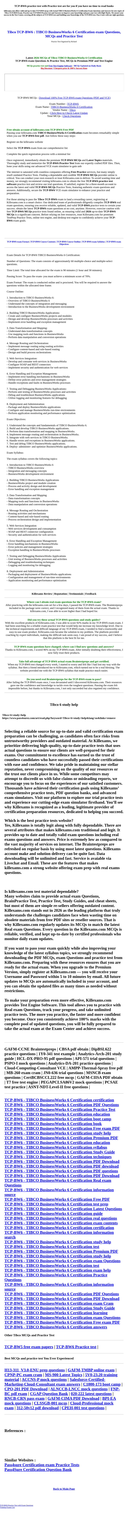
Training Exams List (7, 1507)
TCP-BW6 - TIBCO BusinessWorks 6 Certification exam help (57, 1270)
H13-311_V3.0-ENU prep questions (34, 1370)
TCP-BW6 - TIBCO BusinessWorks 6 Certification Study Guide (59, 1152)
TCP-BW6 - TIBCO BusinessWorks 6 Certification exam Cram (58, 1303)
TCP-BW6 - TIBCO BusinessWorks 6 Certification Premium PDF (61, 1138)
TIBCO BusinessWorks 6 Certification (71, 106)
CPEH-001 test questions (83, 1408)
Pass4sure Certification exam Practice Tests (41, 1465)
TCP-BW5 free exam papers (28, 1347)
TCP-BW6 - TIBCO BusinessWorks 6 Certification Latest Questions (63, 1209)
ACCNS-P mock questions (44, 1379)
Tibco (72, 109)
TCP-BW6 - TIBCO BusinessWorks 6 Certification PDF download (61, 1166)
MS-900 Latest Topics (63, 1374)
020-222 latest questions (91, 1393)
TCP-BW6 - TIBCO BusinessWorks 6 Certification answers (55, 1327)
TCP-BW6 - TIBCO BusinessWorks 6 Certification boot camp (57, 1119)
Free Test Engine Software (60, 66)
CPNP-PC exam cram (23, 1374)
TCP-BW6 (73, 103)
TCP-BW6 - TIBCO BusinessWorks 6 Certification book (53, 1123)
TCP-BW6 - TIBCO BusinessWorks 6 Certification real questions (60, 1218)
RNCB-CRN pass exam (24, 1398)
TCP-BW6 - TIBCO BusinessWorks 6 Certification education (57, 1114)
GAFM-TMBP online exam (91, 1370)
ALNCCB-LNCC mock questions (79, 1389)
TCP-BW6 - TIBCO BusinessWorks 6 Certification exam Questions (62, 1261)
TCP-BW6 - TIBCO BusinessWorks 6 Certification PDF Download (61, 1161)
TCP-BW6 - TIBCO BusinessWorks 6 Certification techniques (58, 1156)
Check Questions (72, 116)
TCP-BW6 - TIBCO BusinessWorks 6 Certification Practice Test (59, 1109)
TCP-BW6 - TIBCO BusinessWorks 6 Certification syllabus (55, 1147)
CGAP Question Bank (49, 1393)
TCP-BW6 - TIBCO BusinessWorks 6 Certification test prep (56, 1204)
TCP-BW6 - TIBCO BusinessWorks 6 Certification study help (57, 1133)
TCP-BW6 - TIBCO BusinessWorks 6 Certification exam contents (61, 1223)
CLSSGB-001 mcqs (50, 1403)
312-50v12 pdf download (38, 1408)
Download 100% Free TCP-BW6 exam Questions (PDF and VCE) (75, 97)
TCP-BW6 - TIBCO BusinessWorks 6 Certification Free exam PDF (62, 1128)
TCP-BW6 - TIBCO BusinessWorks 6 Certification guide (53, 1213)
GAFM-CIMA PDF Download (73, 1398)
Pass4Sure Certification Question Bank (38, 1469)
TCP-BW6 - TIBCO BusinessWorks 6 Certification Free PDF (57, 1199)
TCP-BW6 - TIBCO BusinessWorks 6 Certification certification (59, 1100)
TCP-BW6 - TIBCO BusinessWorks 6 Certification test (51, 1246)
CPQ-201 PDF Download (26, 1389)
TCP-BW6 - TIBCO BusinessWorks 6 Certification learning (55, 1313)
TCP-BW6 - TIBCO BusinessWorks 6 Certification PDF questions (61, 1171)
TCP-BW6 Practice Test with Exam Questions (16, 1505)
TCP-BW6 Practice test (76, 1347)
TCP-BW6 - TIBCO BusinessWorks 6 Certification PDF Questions (61, 1104)
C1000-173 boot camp (102, 1384)
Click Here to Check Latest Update (69, 112)
